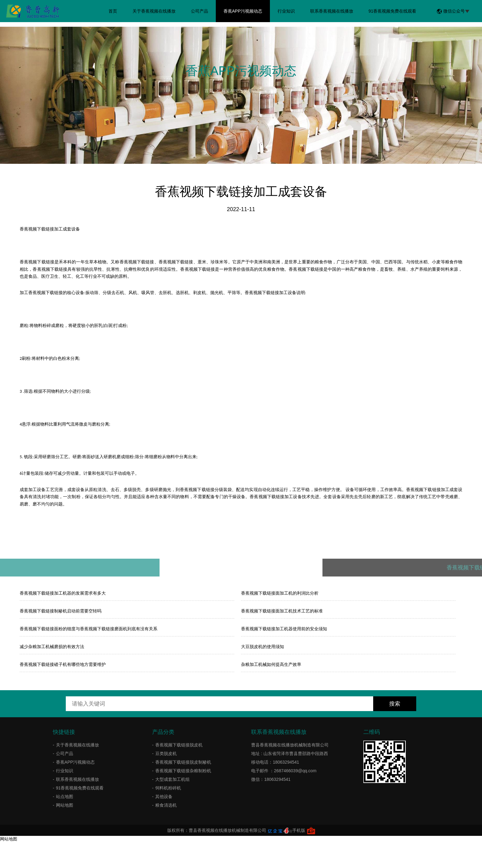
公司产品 (199, 11)
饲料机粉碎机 (168, 787)
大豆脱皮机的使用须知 (262, 646)
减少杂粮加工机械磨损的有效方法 (52, 646)
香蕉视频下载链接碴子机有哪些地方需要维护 (63, 664)
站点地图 (64, 796)
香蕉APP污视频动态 (242, 11)
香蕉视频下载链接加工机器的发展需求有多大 (63, 593)
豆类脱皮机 (166, 753)
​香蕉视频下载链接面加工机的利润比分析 (279, 593)
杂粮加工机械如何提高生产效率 (271, 664)
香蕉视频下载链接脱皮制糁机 (183, 762)
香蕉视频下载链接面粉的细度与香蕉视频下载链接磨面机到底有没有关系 (88, 628)
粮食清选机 (166, 805)
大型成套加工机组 (172, 779)
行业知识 (286, 11)
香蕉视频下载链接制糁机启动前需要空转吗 (60, 610)
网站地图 (64, 805)
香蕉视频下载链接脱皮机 (179, 744)
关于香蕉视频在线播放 (154, 11)
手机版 (298, 830)
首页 (113, 11)
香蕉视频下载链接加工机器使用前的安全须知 (284, 628)
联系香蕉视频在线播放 (331, 11)
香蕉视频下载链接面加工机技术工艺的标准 (282, 610)
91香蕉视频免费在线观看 (393, 11)
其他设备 (163, 796)
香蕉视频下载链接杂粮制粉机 (183, 770)
